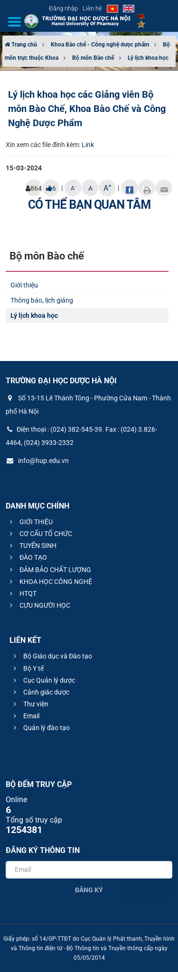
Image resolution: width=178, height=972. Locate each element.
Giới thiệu (24, 285)
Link (88, 144)
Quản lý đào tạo (40, 727)
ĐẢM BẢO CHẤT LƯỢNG (49, 570)
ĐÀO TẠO (27, 557)
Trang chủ (21, 44)
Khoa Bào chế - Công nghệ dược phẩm (100, 44)
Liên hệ (92, 8)
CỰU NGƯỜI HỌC (38, 605)
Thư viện (29, 704)
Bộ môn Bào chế (93, 58)
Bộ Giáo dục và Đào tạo (51, 656)
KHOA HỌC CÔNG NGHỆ (49, 581)
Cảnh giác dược (40, 692)
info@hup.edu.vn (37, 460)
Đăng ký (89, 890)
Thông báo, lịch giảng (41, 300)
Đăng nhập (63, 8)
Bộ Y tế (27, 668)
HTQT (22, 593)
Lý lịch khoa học (148, 58)
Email (25, 716)
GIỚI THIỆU (30, 522)
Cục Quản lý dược (43, 680)
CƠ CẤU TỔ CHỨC (39, 533)
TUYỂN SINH (31, 545)
